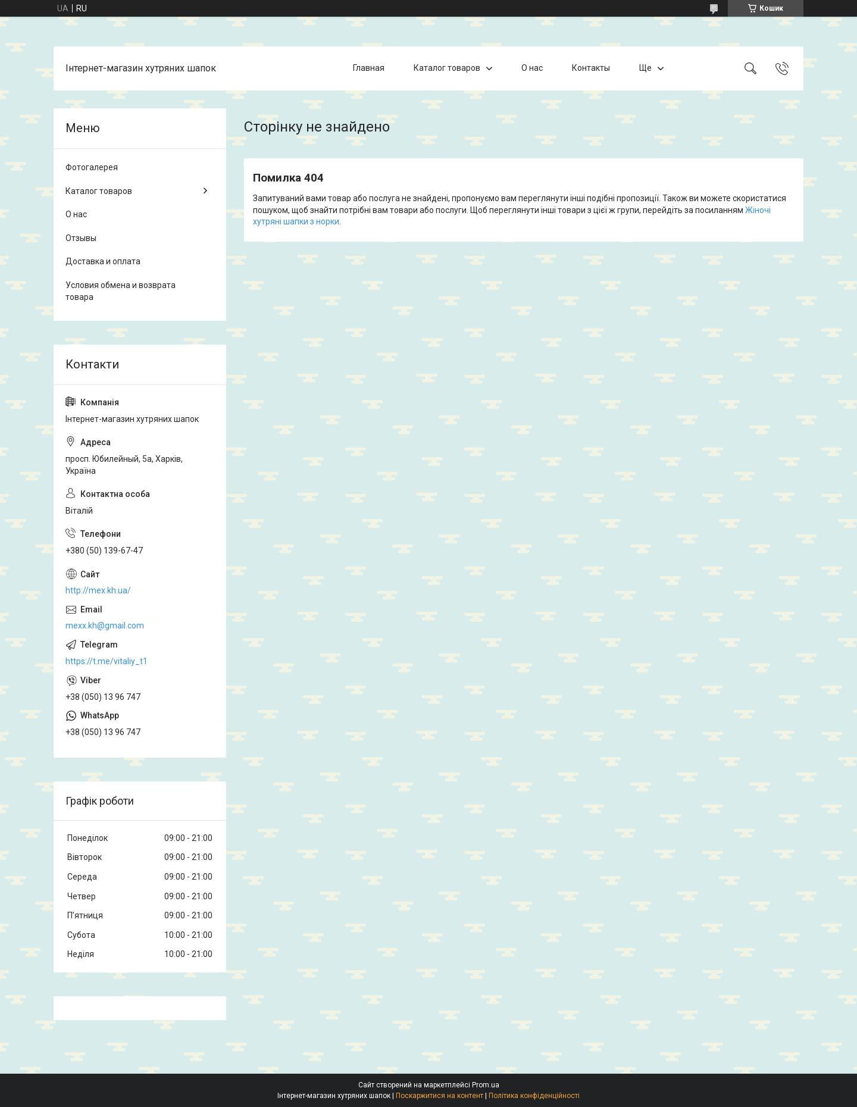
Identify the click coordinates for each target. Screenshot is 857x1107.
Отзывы (80, 238)
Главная (368, 68)
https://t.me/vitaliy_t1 (106, 661)
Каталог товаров (447, 68)
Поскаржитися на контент (439, 1096)
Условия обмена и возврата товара (120, 291)
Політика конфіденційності (534, 1096)
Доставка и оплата (102, 261)
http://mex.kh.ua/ (98, 590)
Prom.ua (485, 1085)
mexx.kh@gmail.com (104, 625)
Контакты (591, 68)
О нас (532, 68)
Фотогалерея (91, 167)
